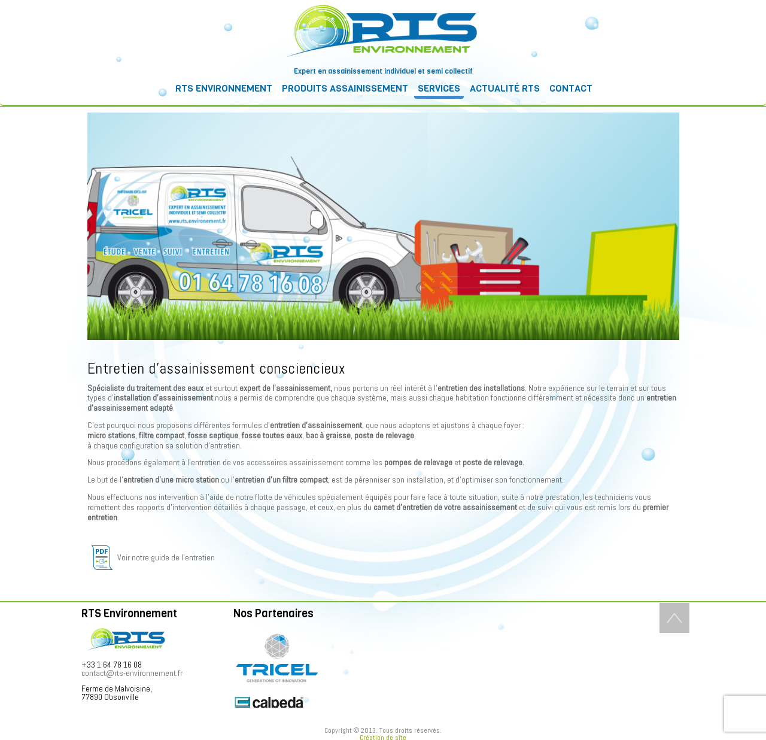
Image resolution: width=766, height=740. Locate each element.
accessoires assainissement (295, 462)
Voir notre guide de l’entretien (151, 557)
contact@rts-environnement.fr (132, 673)
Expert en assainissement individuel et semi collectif (383, 71)
